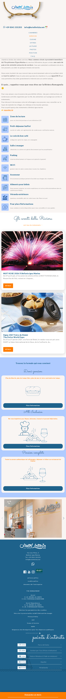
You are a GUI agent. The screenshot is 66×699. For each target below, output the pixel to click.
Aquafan (43, 662)
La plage (33, 46)
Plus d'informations (33, 405)
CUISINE (33, 39)
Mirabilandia (43, 667)
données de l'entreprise (33, 584)
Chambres (33, 33)
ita (46, 27)
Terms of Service (33, 623)
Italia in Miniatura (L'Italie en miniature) (43, 656)
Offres (33, 43)
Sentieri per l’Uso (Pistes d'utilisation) (43, 650)
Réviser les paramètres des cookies (33, 610)
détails (8, 285)
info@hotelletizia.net (34, 27)
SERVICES (33, 36)
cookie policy (33, 581)
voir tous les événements (33, 225)
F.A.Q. (33, 56)
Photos (33, 49)
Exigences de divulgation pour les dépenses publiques (33, 629)
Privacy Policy (33, 616)
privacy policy (33, 578)
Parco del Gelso (43, 645)
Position (33, 53)
